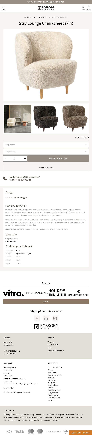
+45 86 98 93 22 (53, 345)
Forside (26, 17)
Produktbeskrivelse (46, 167)
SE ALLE (46, 301)
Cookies (50, 388)
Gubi (18, 250)
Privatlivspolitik (53, 395)
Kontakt (50, 370)
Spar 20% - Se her (80, 432)
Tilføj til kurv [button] (58, 158)
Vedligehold (52, 383)
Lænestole (42, 17)
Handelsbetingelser (54, 390)
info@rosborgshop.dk (56, 350)
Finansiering (52, 372)
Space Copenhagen (16, 197)
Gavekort (51, 400)
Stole (34, 17)
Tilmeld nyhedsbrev (54, 398)
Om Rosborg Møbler (55, 367)
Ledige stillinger (53, 385)
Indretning (51, 380)
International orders (55, 375)
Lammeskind (12, 241)
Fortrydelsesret (53, 393)
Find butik (51, 377)
